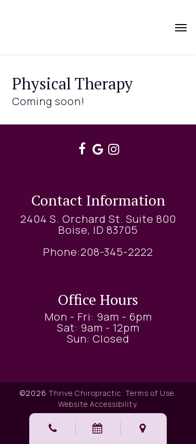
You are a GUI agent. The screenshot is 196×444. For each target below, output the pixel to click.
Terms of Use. (150, 393)
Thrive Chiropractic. (86, 393)
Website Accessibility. (98, 404)
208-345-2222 (116, 252)
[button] (181, 27)
